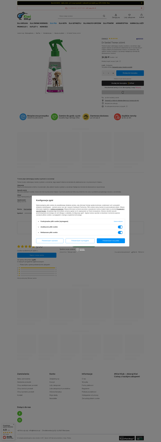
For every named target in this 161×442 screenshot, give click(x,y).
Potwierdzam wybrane (50, 241)
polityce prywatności (57, 209)
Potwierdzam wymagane (80, 241)
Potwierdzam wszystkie (111, 241)
